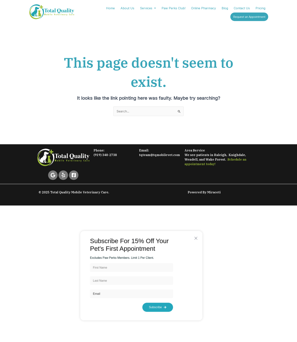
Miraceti (214, 192)
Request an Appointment (249, 17)
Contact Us (242, 8)
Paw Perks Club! (173, 8)
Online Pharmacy (203, 8)
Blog (225, 8)
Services (148, 8)
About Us (127, 8)
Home (110, 8)
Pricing (260, 8)
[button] (148, 8)
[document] (148, 275)
